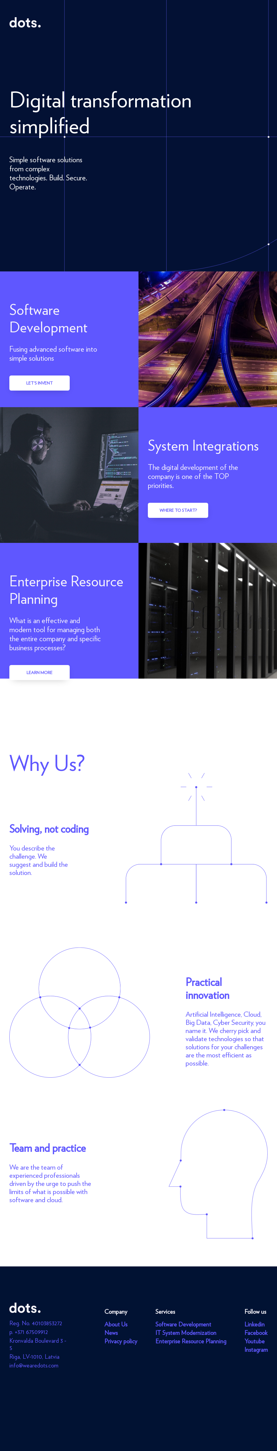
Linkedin (254, 1324)
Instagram (256, 1349)
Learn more (40, 672)
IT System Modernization (185, 1332)
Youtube (254, 1341)
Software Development (183, 1324)
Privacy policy (120, 1341)
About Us (115, 1324)
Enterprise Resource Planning (190, 1341)
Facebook (255, 1332)
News (111, 1332)
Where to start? (178, 510)
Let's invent (39, 383)
